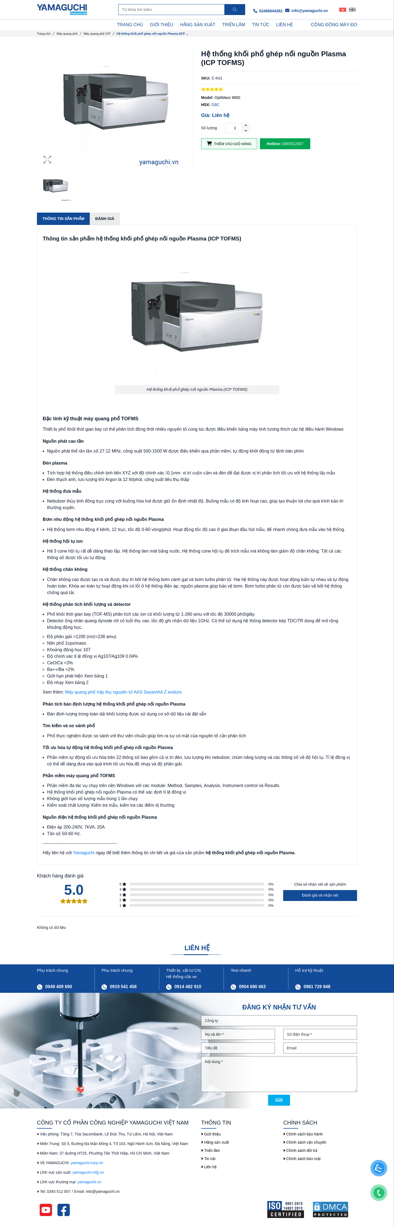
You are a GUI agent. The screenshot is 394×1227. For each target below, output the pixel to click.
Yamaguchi (83, 852)
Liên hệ (209, 1167)
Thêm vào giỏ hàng (229, 143)
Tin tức (208, 1158)
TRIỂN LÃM (233, 24)
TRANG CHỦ (130, 24)
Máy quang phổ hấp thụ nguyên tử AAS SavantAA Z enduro (123, 692)
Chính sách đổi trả (300, 1150)
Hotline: (274, 144)
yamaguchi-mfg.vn (88, 1172)
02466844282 (268, 11)
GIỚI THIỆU (161, 24)
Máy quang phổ (67, 33)
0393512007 (285, 143)
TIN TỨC (260, 24)
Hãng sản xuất (215, 1142)
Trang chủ (44, 33)
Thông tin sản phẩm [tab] (63, 218)
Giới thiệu (211, 1134)
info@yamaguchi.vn (306, 10)
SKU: (205, 78)
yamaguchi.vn (89, 1182)
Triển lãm (210, 1150)
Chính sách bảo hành (303, 1134)
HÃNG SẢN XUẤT (197, 24)
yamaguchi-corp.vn (87, 1163)
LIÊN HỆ (284, 24)
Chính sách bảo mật (302, 1158)
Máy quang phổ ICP (97, 33)
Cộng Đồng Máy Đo (334, 24)
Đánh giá (104, 218)
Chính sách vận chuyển (304, 1142)
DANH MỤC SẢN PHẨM (65, 25)
